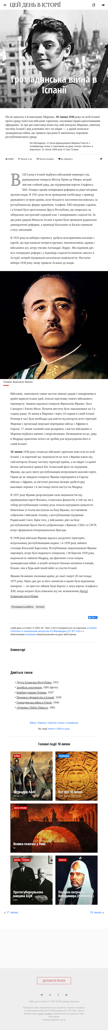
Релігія (62, 860)
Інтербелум (72, 723)
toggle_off (103, 5)
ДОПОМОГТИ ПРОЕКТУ (54, 980)
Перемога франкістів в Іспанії (35, 697)
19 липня (95, 912)
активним (30, 634)
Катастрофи (20, 808)
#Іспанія (40, 607)
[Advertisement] (54, 948)
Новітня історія (56, 723)
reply (101, 158)
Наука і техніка (22, 860)
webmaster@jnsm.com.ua (54, 1019)
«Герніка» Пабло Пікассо (32, 707)
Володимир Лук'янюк (69, 1001)
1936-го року (63, 729)
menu (5, 5)
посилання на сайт (75, 1013)
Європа (42, 723)
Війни (33, 723)
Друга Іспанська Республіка (34, 682)
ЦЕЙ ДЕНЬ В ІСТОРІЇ (35, 4)
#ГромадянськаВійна (22, 607)
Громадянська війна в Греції (34, 702)
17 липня (12, 912)
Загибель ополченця (29, 687)
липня (51, 729)
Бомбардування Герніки (31, 692)
